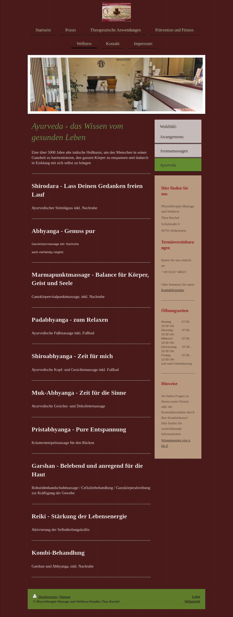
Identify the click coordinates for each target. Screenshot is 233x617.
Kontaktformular (172, 290)
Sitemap (65, 597)
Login (196, 596)
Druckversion (45, 597)
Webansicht (192, 601)
